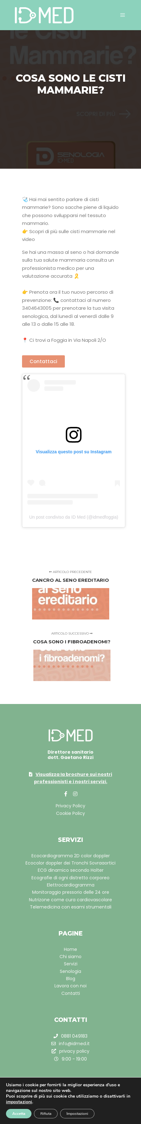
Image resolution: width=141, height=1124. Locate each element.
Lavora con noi (70, 986)
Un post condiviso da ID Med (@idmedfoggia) (73, 517)
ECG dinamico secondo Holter (71, 870)
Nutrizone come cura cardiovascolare (70, 900)
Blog (70, 978)
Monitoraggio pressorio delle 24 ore (70, 892)
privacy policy (70, 1051)
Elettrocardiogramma (70, 885)
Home (70, 949)
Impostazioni (77, 1113)
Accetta (18, 1113)
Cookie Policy (70, 813)
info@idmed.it (70, 1043)
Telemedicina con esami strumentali (70, 907)
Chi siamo (70, 956)
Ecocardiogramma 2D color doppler (70, 856)
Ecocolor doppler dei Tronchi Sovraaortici (70, 863)
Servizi (70, 964)
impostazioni (19, 1102)
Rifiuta (45, 1113)
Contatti (70, 993)
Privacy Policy (70, 806)
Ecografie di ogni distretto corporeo (70, 878)
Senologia (70, 971)
